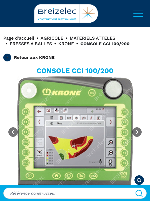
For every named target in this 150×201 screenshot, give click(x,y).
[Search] (139, 193)
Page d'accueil (18, 38)
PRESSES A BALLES (31, 43)
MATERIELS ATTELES (92, 38)
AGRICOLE (52, 38)
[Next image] (137, 132)
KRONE (66, 43)
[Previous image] (13, 132)
